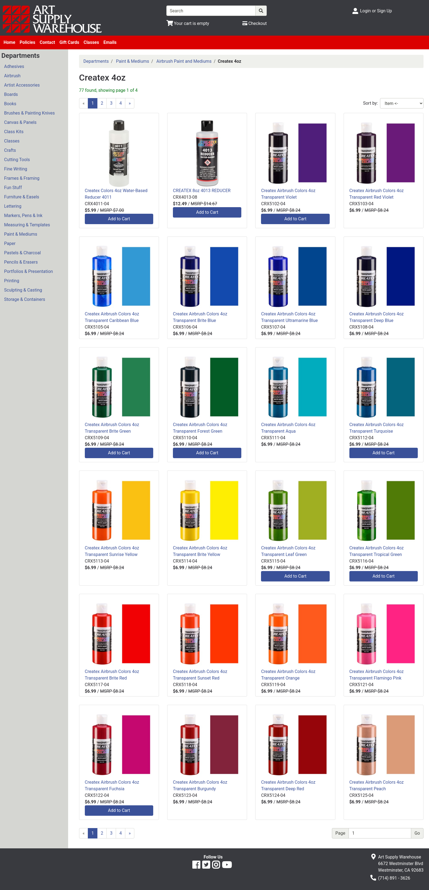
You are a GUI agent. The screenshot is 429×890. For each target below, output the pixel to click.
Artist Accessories (22, 85)
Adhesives (14, 66)
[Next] (129, 103)
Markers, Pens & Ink (23, 215)
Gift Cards (69, 42)
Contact (47, 42)
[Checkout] (254, 23)
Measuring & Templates (27, 224)
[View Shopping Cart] (187, 23)
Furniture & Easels (21, 196)
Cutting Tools (17, 159)
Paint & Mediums (20, 234)
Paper (10, 243)
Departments (96, 61)
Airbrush (12, 75)
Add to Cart (119, 218)
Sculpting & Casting (23, 290)
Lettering (12, 206)
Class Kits (14, 131)
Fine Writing (15, 169)
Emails (110, 42)
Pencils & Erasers (21, 262)
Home (9, 42)
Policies (27, 42)
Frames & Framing (21, 178)
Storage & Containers (24, 299)
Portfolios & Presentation (28, 271)
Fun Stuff (13, 187)
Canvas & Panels (20, 122)
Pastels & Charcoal (22, 252)
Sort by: (370, 103)
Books (10, 103)
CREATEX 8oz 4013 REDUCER (201, 190)
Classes (91, 42)
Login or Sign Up (376, 10)
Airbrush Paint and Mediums (184, 61)
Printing (11, 280)
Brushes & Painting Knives (29, 113)
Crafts (10, 150)
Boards (11, 94)
